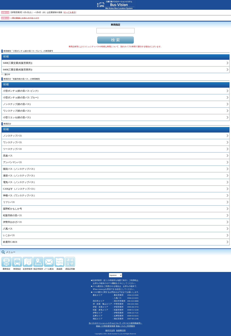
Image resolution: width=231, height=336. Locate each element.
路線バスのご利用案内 (125, 326)
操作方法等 (110, 330)
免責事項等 (121, 330)
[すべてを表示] (69, 12)
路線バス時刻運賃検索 (105, 326)
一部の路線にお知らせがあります (24, 18)
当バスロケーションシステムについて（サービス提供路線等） (115, 323)
